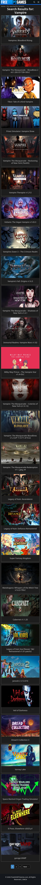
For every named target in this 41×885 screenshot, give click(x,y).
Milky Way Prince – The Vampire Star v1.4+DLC (20, 373)
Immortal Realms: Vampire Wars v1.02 (20, 342)
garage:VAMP (20, 858)
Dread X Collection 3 (20, 740)
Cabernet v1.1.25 (20, 619)
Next (26, 867)
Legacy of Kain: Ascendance (20, 499)
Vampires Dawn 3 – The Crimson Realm (20, 251)
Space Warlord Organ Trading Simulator (20, 799)
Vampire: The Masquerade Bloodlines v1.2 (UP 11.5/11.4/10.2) (20, 436)
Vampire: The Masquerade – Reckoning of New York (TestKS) (20, 161)
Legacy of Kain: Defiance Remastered (20, 528)
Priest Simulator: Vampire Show (20, 131)
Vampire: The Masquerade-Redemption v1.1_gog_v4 (20, 468)
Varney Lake (20, 769)
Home (3, 6)
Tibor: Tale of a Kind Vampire (20, 101)
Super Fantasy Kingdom (20, 558)
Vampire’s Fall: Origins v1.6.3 (20, 281)
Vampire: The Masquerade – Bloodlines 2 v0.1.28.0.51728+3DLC (20, 71)
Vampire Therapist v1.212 (20, 192)
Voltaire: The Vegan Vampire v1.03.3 (20, 222)
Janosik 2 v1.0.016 (20, 681)
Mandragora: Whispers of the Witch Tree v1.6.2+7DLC (20, 589)
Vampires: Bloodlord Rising (20, 40)
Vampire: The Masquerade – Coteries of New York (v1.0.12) (20, 405)
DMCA (24, 879)
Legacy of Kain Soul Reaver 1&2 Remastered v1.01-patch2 (20, 650)
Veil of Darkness (20, 710)
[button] (34, 2)
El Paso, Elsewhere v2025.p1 (20, 828)
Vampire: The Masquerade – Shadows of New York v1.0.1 (20, 311)
